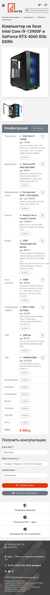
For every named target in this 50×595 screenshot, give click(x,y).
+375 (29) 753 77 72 (14, 545)
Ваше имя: (8, 447)
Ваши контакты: (10, 458)
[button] (40, 4)
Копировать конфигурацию (25, 493)
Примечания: (8, 470)
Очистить (38, 128)
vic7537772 (11, 547)
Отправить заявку (25, 485)
